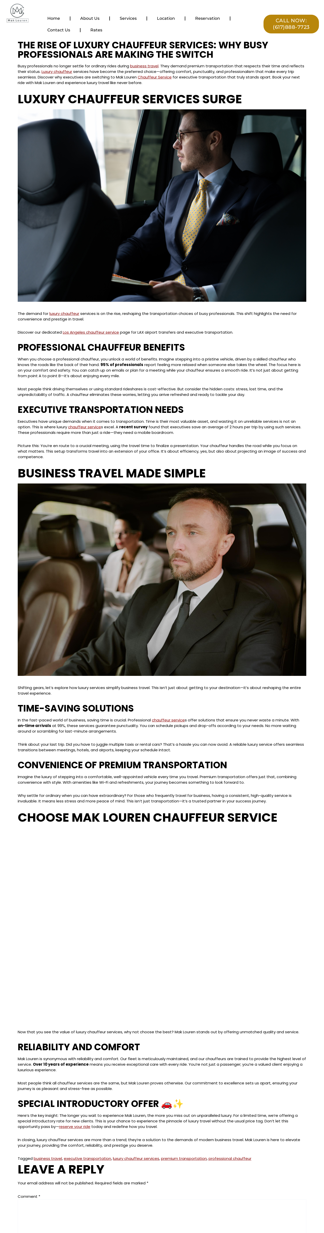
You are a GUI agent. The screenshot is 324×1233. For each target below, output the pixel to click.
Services (128, 18)
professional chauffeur (230, 1158)
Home (53, 18)
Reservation (207, 18)
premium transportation (184, 1158)
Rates (96, 30)
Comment (29, 1196)
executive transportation (87, 1158)
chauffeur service (84, 427)
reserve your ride (74, 1126)
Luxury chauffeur (57, 71)
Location (166, 18)
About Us (89, 18)
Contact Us (58, 30)
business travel (144, 66)
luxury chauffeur (64, 313)
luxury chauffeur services (136, 1158)
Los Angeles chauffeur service (91, 332)
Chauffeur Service (155, 77)
